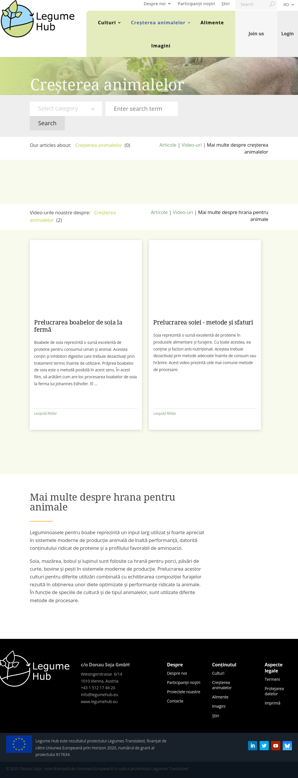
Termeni (272, 679)
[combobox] (66, 109)
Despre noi (155, 3)
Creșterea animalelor (158, 22)
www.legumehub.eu (99, 701)
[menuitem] (289, 6)
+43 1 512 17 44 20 (98, 687)
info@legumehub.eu (99, 694)
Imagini (161, 46)
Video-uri (192, 144)
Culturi (107, 22)
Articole (168, 144)
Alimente (212, 22)
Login (287, 33)
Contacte (175, 701)
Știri (226, 3)
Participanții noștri (196, 3)
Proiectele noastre (183, 691)
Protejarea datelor (274, 691)
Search (47, 123)
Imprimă (272, 703)
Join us (256, 33)
